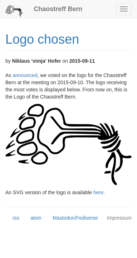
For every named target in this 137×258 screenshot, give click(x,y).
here (98, 192)
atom (32, 218)
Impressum (119, 218)
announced (25, 75)
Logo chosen (42, 39)
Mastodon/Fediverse (71, 218)
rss (12, 218)
